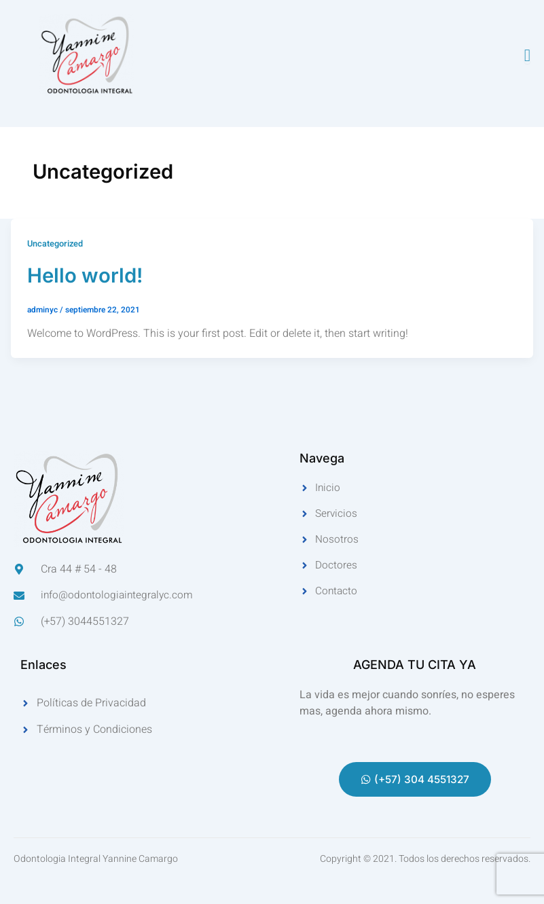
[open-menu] (527, 55)
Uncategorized (55, 244)
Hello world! (89, 274)
